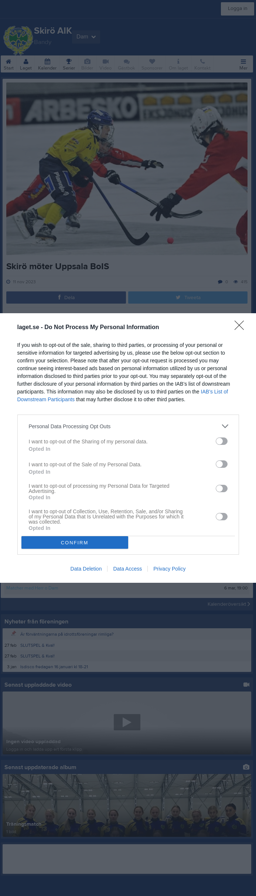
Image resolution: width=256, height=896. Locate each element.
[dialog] (128, 448)
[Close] (242, 328)
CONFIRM (75, 542)
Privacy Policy (169, 569)
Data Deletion (86, 569)
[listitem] (128, 426)
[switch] (222, 441)
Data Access (127, 569)
